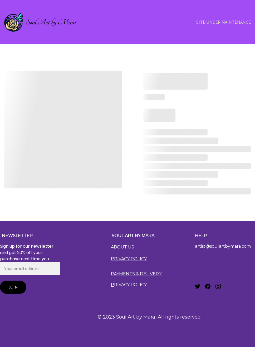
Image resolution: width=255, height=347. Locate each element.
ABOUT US (122, 247)
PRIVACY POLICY (129, 258)
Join (13, 287)
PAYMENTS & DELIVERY (136, 273)
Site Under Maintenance (223, 22)
